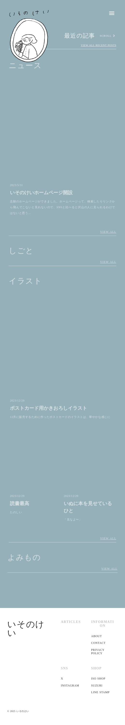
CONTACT (98, 643)
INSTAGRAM (70, 685)
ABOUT (96, 636)
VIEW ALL (108, 232)
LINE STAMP (100, 692)
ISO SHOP (98, 678)
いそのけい (26, 628)
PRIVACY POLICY (97, 651)
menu (111, 13)
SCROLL (105, 36)
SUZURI (97, 685)
